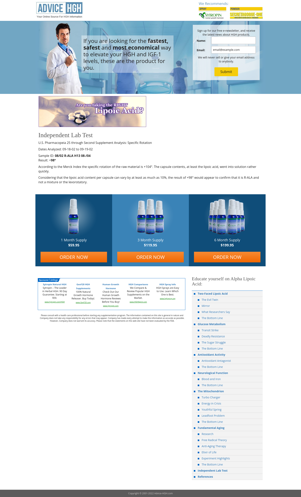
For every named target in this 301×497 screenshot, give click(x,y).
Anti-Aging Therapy (214, 446)
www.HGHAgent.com (138, 302)
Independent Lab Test (213, 470)
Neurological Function (213, 373)
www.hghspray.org (167, 298)
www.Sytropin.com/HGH (55, 302)
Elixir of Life (209, 452)
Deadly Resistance (213, 336)
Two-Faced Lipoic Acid (213, 293)
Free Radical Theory (214, 440)
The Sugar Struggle (214, 342)
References (205, 476)
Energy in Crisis (211, 403)
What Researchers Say (216, 312)
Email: (201, 50)
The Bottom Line (212, 318)
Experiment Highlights (216, 458)
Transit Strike (210, 330)
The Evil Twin (210, 300)
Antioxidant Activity (211, 354)
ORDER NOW (74, 257)
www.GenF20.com (83, 302)
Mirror (206, 306)
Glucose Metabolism (211, 324)
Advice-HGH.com (163, 493)
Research (207, 434)
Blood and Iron (211, 379)
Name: (201, 41)
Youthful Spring (212, 409)
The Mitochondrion (211, 391)
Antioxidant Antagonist (216, 361)
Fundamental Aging (211, 428)
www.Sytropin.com (111, 305)
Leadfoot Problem (213, 415)
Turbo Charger (211, 397)
